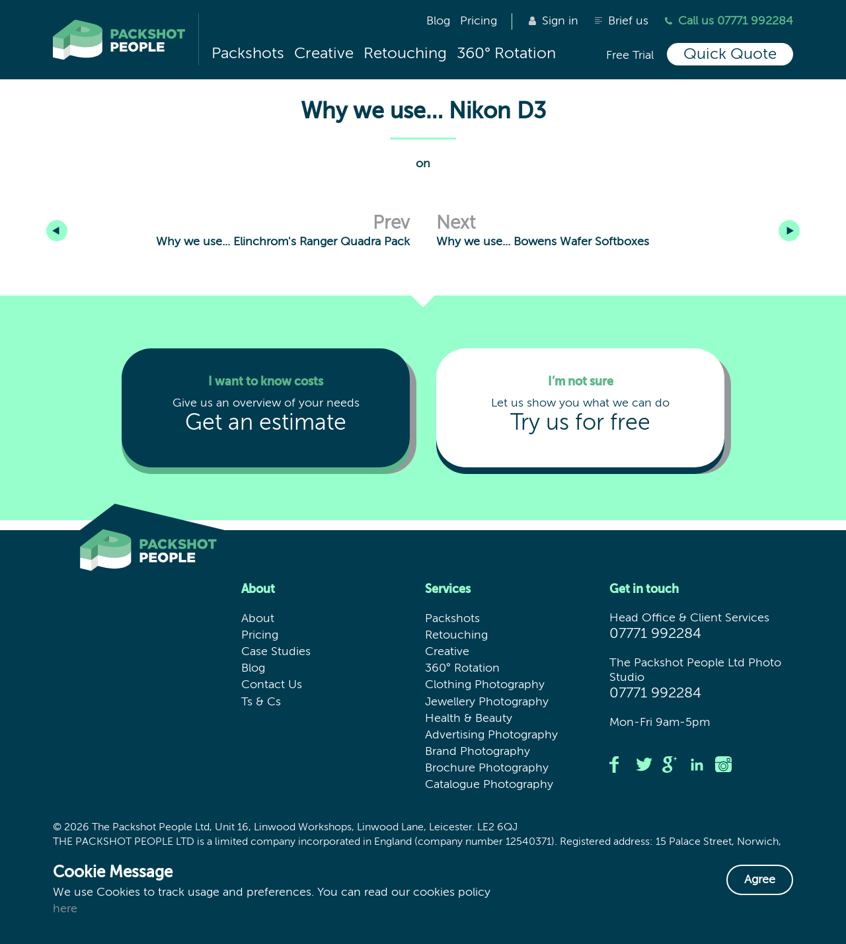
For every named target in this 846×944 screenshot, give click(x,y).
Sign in (553, 21)
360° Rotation (506, 53)
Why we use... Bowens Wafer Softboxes (614, 230)
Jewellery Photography (487, 702)
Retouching (405, 53)
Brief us (621, 21)
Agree (759, 880)
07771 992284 (655, 634)
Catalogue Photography (489, 785)
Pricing (478, 21)
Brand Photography (477, 752)
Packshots (248, 53)
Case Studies (276, 652)
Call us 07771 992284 (729, 21)
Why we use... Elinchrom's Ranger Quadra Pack (296, 219)
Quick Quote (730, 54)
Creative (324, 53)
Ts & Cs (261, 702)
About (257, 619)
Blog (438, 21)
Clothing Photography (485, 685)
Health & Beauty (468, 719)
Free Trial (630, 55)
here (65, 909)
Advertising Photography (491, 735)
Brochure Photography (487, 768)
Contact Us (271, 685)
